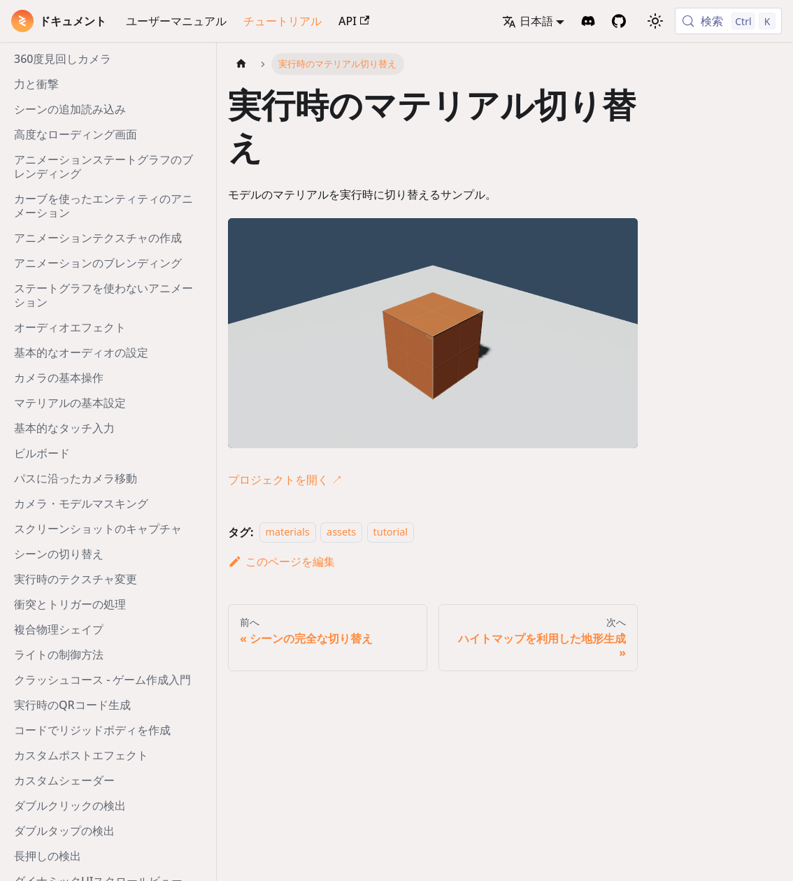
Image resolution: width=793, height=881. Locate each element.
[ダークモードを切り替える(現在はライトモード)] (655, 21)
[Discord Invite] (588, 21)
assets (341, 532)
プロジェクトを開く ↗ (285, 479)
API (353, 21)
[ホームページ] (241, 64)
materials (288, 532)
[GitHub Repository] (619, 21)
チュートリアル (282, 21)
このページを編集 (281, 561)
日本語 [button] (527, 21)
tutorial (390, 532)
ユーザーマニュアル (176, 21)
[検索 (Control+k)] (728, 21)
